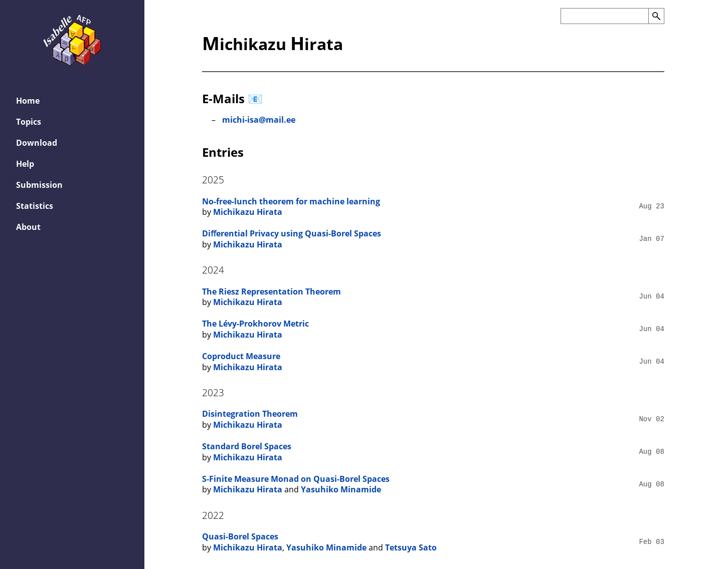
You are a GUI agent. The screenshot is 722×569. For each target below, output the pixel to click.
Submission (39, 184)
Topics (28, 121)
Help (25, 163)
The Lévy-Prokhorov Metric (255, 323)
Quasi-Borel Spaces (240, 536)
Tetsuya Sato (411, 547)
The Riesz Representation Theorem (271, 291)
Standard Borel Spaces (246, 446)
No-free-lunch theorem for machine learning (291, 201)
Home (28, 100)
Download (36, 142)
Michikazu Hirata (247, 211)
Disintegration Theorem (250, 413)
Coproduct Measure (241, 356)
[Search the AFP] (604, 16)
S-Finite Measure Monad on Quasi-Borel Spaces (296, 478)
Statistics (34, 205)
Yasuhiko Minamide (341, 489)
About (28, 226)
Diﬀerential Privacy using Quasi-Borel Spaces (291, 233)
